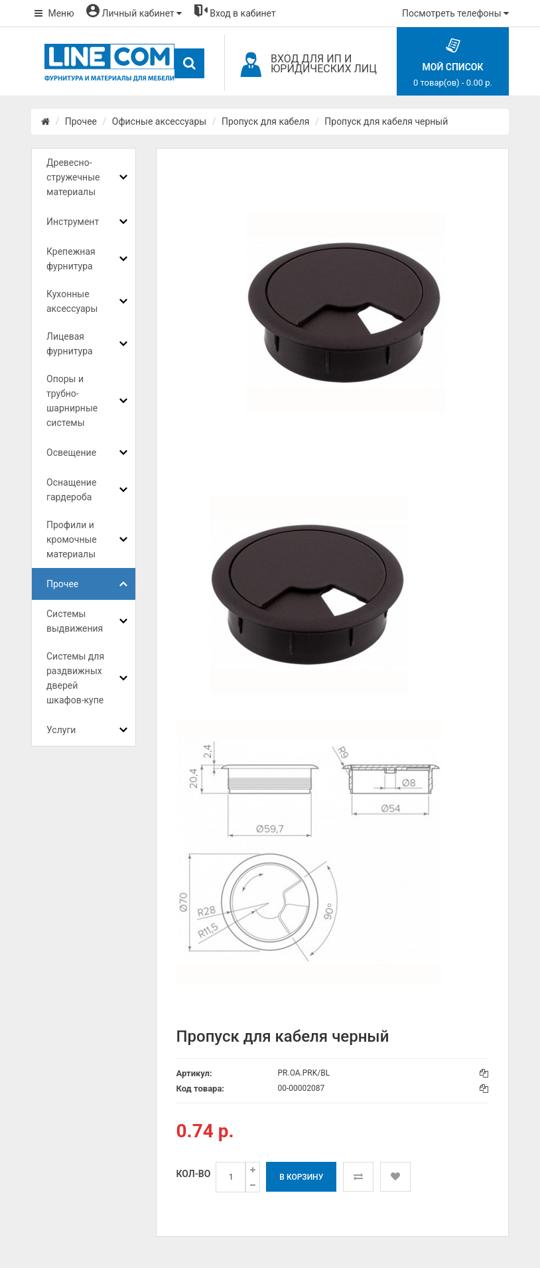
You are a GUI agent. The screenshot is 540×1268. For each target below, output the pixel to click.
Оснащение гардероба (71, 489)
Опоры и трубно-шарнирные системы (72, 401)
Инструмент (72, 221)
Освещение (71, 452)
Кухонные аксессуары (72, 301)
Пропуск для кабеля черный (386, 121)
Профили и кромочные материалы (71, 539)
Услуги (61, 730)
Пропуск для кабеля (266, 121)
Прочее (81, 121)
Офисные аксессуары (159, 121)
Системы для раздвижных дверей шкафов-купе (75, 678)
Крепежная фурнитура (71, 258)
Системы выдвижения (74, 621)
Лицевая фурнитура (69, 343)
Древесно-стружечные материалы (73, 177)
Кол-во (193, 1173)
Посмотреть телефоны (455, 13)
